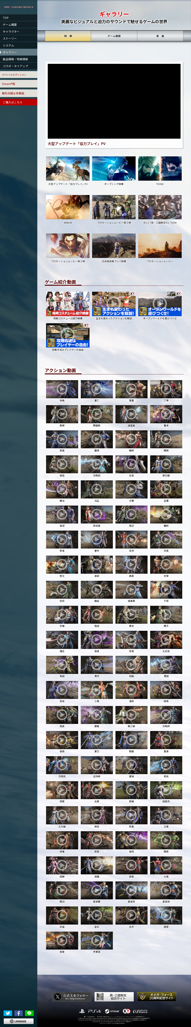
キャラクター (11, 31)
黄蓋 (131, 391)
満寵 (97, 867)
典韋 (131, 566)
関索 (166, 842)
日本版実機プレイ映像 (113, 248)
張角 (62, 742)
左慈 (131, 466)
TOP (6, 18)
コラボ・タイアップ (15, 66)
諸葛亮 (166, 792)
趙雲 (166, 917)
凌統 (131, 692)
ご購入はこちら (12, 102)
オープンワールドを (159, 306)
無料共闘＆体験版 (13, 93)
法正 (97, 491)
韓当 (62, 491)
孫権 (62, 842)
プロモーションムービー (159, 248)
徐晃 (131, 642)
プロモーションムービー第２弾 (67, 248)
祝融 (131, 667)
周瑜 (131, 867)
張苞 (62, 466)
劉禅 (62, 416)
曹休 (97, 541)
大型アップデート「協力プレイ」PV (67, 171)
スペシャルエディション (14, 74)
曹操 (131, 767)
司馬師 (166, 717)
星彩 (97, 917)
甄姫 (131, 742)
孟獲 (166, 491)
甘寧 (166, 566)
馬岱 (131, 516)
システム (8, 45)
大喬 (166, 867)
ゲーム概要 (10, 25)
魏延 (97, 592)
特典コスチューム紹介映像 (67, 306)
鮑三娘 (131, 717)
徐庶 (62, 592)
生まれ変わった (113, 306)
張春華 (131, 592)
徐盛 (62, 917)
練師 (131, 441)
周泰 (166, 692)
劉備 (131, 792)
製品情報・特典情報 (15, 59)
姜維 (97, 717)
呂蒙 (97, 792)
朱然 (131, 541)
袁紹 (97, 566)
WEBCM (67, 209)
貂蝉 (62, 867)
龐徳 (97, 441)
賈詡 (166, 667)
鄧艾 (62, 566)
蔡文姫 (166, 466)
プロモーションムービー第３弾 (113, 209)
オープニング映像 (113, 171)
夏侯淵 (166, 892)
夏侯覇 (97, 892)
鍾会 (62, 642)
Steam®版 (8, 84)
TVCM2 (159, 171)
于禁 (166, 592)
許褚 (62, 617)
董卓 (166, 416)
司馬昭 (97, 466)
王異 (166, 817)
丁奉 (166, 391)
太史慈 (166, 642)
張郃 (62, 516)
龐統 (166, 516)
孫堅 (62, 792)
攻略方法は (67, 337)
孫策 (97, 842)
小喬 (97, 692)
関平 (166, 617)
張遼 (97, 642)
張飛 (131, 842)
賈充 (97, 667)
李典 (62, 391)
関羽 (62, 892)
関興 (166, 441)
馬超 (62, 667)
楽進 (62, 441)
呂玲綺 (97, 767)
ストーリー (10, 38)
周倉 (62, 717)
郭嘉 (131, 817)
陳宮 (97, 817)
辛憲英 (97, 942)
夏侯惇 (131, 892)
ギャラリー (10, 52)
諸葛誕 (131, 416)
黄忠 (131, 617)
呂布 (131, 917)
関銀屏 (97, 416)
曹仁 (97, 391)
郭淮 (62, 541)
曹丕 (97, 742)
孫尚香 (97, 516)
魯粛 (166, 742)
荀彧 (62, 692)
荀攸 (166, 767)
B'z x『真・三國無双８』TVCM (159, 209)
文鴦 (131, 491)
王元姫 (62, 817)
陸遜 (97, 617)
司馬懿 (62, 767)
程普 (62, 942)
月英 (166, 541)
